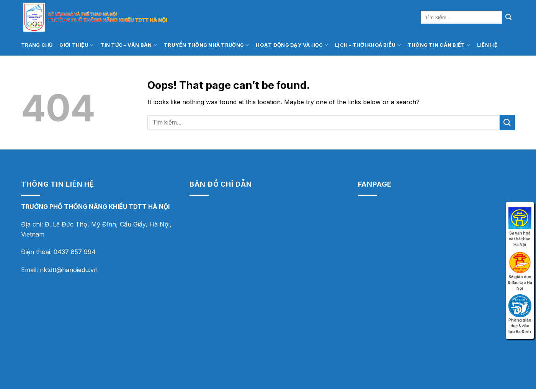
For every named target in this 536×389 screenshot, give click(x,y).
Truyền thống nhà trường (206, 45)
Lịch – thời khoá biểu (368, 45)
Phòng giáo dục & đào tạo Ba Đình (519, 304)
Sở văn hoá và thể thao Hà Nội (519, 217)
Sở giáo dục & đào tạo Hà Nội (520, 261)
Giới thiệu (76, 45)
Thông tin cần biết (439, 45)
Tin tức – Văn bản (128, 45)
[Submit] (508, 17)
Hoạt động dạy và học (292, 45)
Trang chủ (36, 45)
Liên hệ (487, 45)
